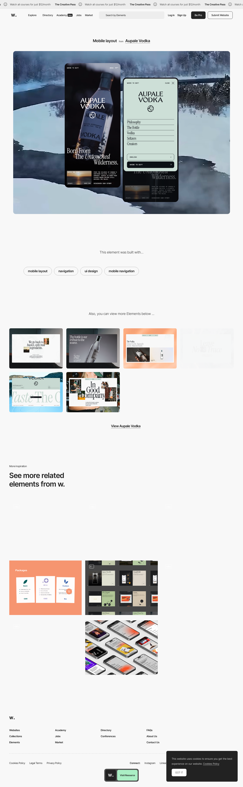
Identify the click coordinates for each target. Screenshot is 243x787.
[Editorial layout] (93, 392)
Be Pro (198, 15)
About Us (152, 736)
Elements (14, 742)
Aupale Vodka (137, 41)
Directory (48, 15)
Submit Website (220, 15)
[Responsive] (121, 647)
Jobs (78, 15)
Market (89, 15)
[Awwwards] (13, 15)
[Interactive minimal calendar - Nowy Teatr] (45, 646)
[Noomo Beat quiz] (197, 588)
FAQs (149, 730)
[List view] (121, 528)
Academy (65, 15)
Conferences (108, 736)
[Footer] (36, 392)
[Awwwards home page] (110, 775)
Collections (15, 736)
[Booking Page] (45, 588)
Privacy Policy (54, 762)
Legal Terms (35, 762)
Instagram (150, 762)
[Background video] (93, 348)
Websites (14, 730)
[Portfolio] (121, 588)
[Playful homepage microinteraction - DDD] (45, 526)
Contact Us (153, 742)
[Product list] (150, 348)
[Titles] (207, 348)
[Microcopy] (36, 348)
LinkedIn (164, 762)
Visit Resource (127, 775)
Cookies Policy (17, 762)
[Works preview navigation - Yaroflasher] (197, 526)
